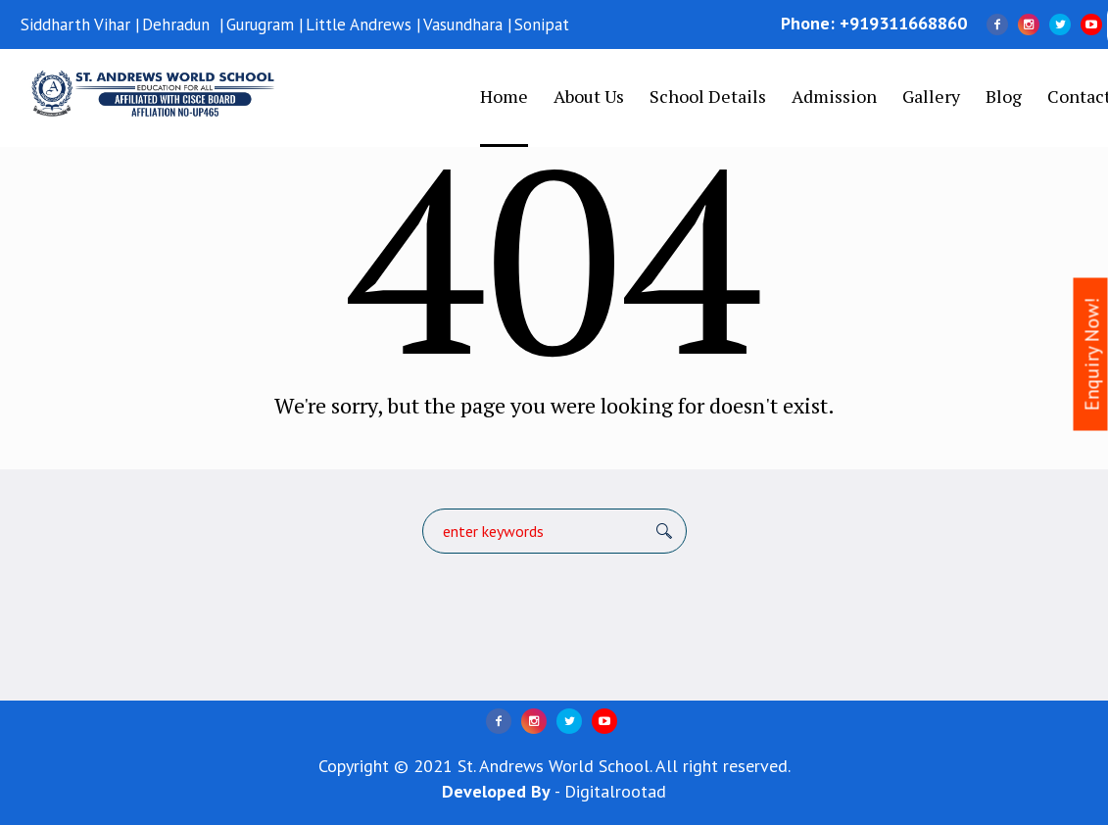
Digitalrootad (615, 791)
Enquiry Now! (1092, 355)
